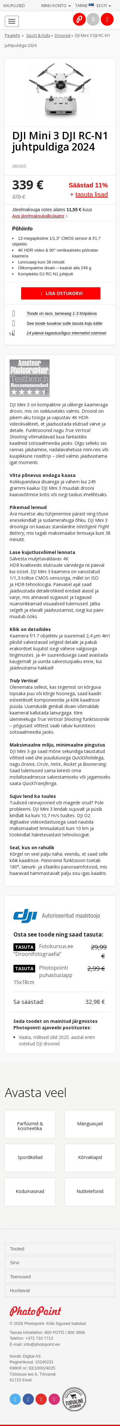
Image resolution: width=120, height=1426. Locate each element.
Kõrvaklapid (90, 1157)
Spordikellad (30, 1157)
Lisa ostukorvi (61, 293)
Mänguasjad (90, 1124)
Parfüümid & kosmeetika (30, 1126)
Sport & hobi (38, 35)
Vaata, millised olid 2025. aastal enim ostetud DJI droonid (57, 1040)
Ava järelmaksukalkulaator (38, 216)
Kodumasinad (30, 1191)
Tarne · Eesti (93, 5)
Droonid (62, 35)
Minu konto (56, 5)
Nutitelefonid (89, 1191)
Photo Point (39, 1311)
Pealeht (12, 35)
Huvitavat (20, 1290)
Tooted (18, 1248)
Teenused (21, 1276)
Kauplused (14, 5)
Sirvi (15, 1262)
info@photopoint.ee (42, 1344)
